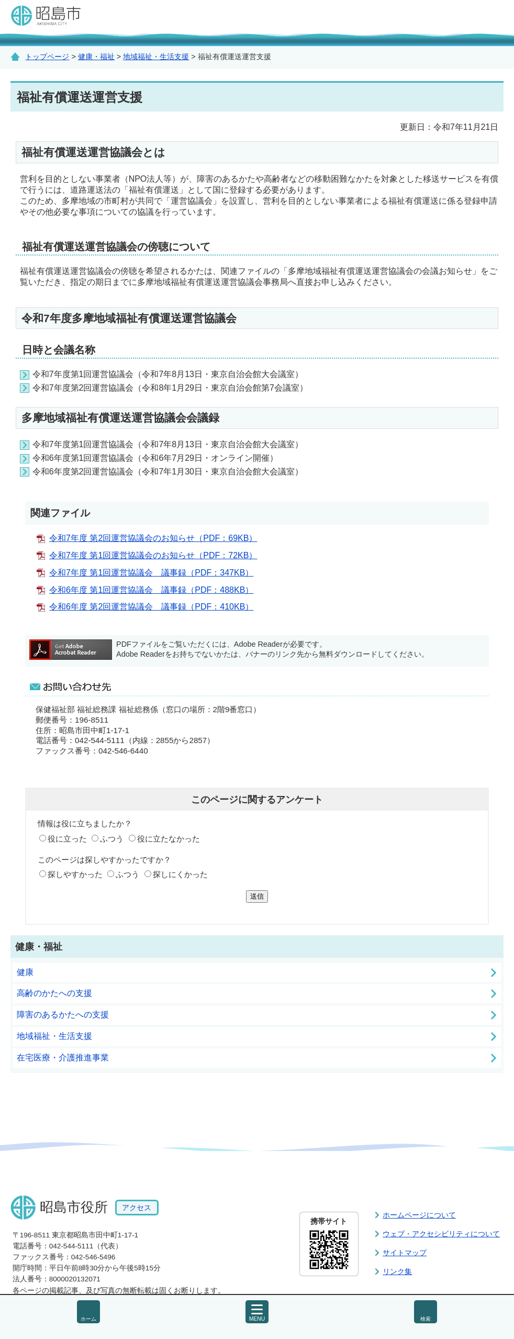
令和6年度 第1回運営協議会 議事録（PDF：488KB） (151, 589)
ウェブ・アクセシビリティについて (441, 1234)
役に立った (67, 838)
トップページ (47, 56)
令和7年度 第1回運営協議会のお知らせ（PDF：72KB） (153, 555)
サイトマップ (405, 1252)
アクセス (136, 1207)
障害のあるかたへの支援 (63, 1014)
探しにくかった (180, 874)
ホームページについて (419, 1215)
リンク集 (397, 1271)
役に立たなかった (168, 838)
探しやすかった (75, 874)
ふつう (112, 838)
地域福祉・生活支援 (156, 56)
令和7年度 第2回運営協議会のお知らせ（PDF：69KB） (153, 538)
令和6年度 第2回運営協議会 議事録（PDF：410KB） (151, 606)
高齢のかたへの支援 (54, 993)
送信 (257, 896)
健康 (25, 972)
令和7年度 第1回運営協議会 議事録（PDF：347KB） (151, 572)
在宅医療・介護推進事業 (63, 1057)
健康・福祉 (96, 56)
